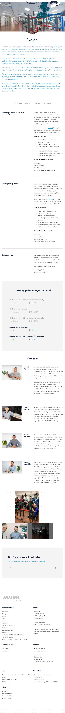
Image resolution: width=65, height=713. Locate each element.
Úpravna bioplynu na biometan (43, 651)
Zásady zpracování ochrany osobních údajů (14, 616)
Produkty (5, 589)
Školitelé (37, 103)
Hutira (49, 3)
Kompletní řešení (39, 656)
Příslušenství (5, 658)
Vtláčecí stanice (38, 653)
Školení (4, 605)
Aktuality (4, 600)
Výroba (4, 667)
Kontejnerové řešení (8, 669)
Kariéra (4, 598)
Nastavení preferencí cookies (32, 706)
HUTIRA (32, 693)
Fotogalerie (47, 103)
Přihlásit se (27, 3)
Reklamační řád (6, 609)
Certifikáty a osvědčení (8, 602)
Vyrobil (32, 710)
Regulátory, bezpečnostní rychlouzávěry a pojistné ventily (16, 652)
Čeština (37, 3)
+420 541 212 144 (41, 627)
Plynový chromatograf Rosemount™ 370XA (46, 658)
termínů (50, 127)
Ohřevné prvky (6, 674)
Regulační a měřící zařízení (9, 656)
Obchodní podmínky (8, 607)
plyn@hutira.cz (40, 625)
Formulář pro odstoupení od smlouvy (13, 611)
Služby (4, 591)
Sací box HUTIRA (7, 672)
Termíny (28, 103)
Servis (4, 593)
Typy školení (18, 103)
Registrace (5, 627)
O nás (3, 596)
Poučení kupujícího (7, 614)
